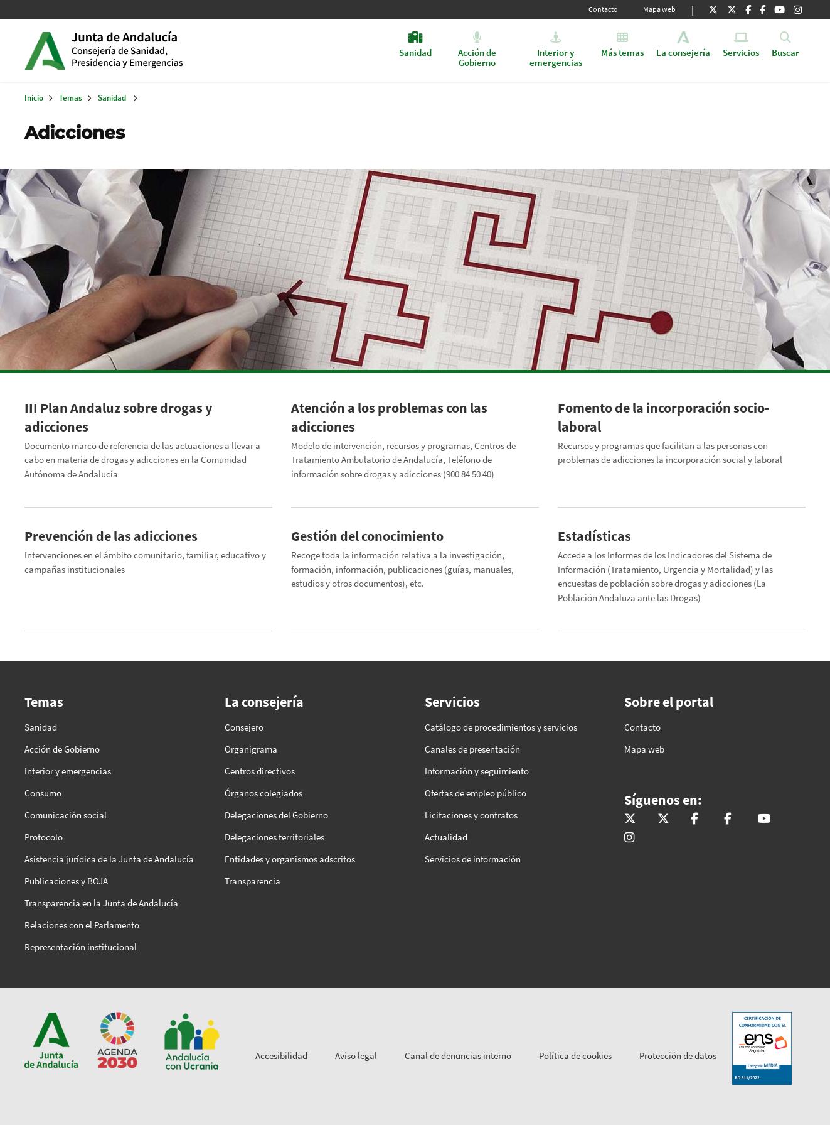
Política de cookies (575, 1056)
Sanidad (112, 97)
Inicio (168, 50)
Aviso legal (356, 1056)
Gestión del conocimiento (367, 536)
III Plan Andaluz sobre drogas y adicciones (118, 417)
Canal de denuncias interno (458, 1056)
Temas (70, 97)
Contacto (603, 9)
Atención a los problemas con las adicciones (389, 417)
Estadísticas (594, 536)
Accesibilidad (281, 1056)
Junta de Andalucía (44, 50)
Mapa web (659, 9)
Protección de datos (677, 1056)
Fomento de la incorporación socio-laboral (663, 417)
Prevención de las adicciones (111, 536)
